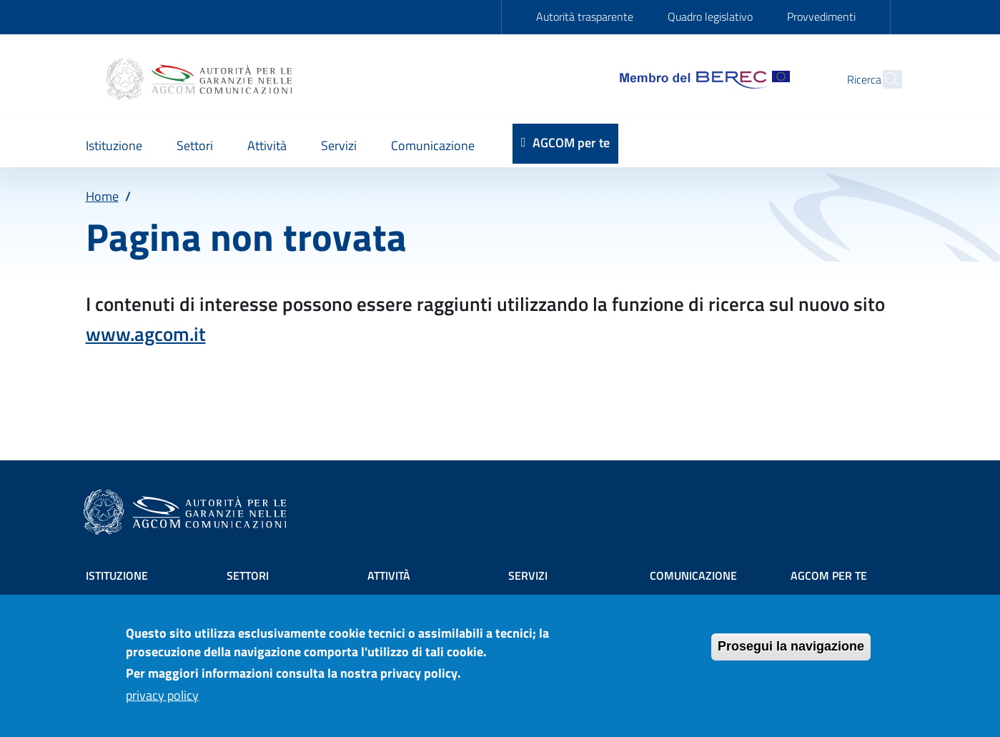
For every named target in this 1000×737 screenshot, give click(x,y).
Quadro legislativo (710, 16)
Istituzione (117, 575)
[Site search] (885, 79)
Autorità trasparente (584, 16)
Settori (248, 575)
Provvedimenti (821, 16)
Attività (388, 575)
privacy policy (162, 703)
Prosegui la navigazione (791, 655)
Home (102, 196)
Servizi (528, 575)
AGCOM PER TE (829, 575)
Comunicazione (693, 575)
